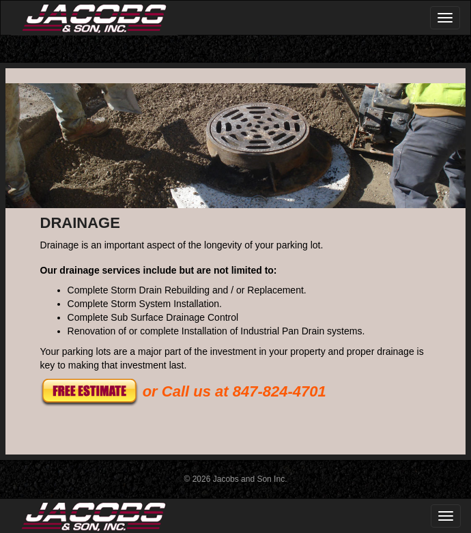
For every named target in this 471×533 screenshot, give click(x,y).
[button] (89, 391)
